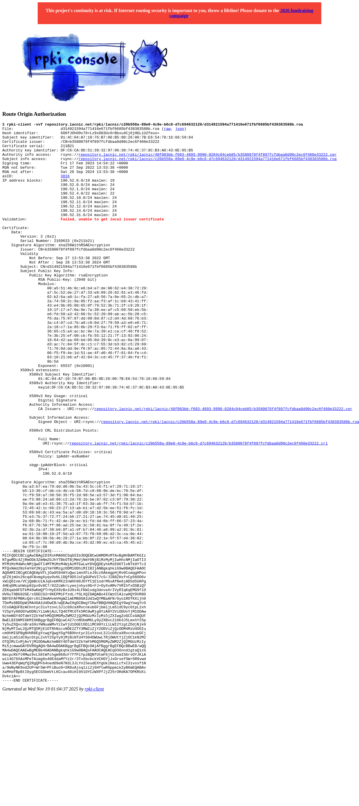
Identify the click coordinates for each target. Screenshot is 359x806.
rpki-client (94, 801)
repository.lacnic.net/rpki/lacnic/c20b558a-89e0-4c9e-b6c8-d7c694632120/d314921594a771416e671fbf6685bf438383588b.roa (208, 166)
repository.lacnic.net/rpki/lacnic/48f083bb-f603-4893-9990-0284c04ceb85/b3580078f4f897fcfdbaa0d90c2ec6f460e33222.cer (208, 161)
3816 (65, 187)
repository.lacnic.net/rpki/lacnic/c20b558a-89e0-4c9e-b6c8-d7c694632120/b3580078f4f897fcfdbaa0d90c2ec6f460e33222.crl (199, 507)
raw (167, 130)
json (179, 130)
